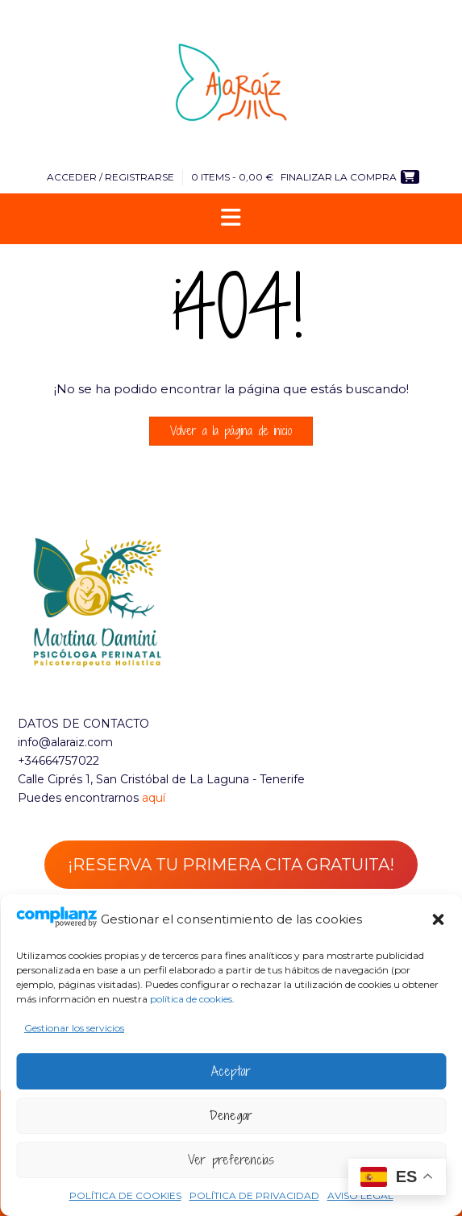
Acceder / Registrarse (110, 177)
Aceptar (231, 1071)
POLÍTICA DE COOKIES (125, 1195)
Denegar (231, 1115)
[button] (438, 919)
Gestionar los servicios (74, 1028)
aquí (153, 798)
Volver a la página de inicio (231, 430)
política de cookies (191, 999)
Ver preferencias (231, 1159)
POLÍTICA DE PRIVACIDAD (254, 1195)
